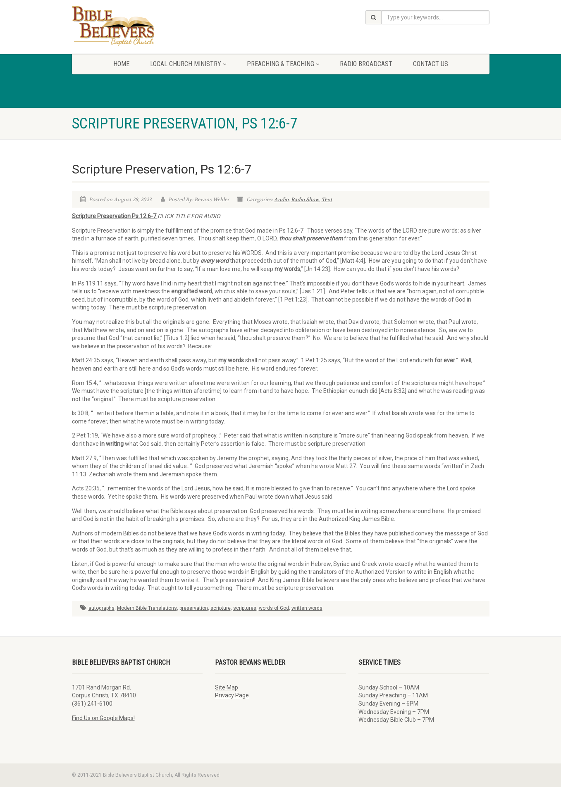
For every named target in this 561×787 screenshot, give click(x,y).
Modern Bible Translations (147, 608)
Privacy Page (232, 695)
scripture (220, 608)
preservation (193, 608)
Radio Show (305, 199)
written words (306, 608)
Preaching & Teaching (283, 64)
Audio (281, 199)
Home (121, 64)
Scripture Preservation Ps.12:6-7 (115, 216)
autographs (101, 608)
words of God (274, 608)
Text (327, 199)
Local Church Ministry (188, 64)
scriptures (244, 608)
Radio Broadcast (366, 64)
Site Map (226, 687)
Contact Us (430, 64)
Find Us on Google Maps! (103, 718)
